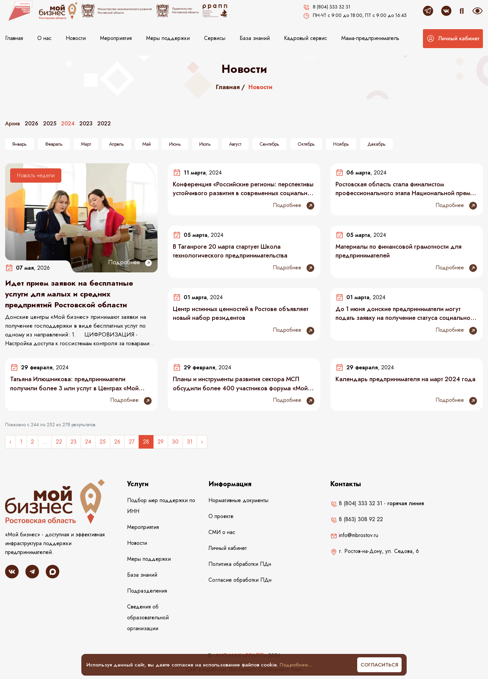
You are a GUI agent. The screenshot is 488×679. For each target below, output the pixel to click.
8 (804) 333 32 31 (356, 503)
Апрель (116, 144)
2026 (31, 123)
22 (59, 442)
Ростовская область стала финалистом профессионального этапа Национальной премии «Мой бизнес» (406, 189)
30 (175, 442)
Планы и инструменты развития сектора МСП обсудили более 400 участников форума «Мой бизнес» (240, 383)
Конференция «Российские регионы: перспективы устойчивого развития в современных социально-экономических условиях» (243, 189)
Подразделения (147, 591)
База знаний (255, 38)
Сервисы (214, 38)
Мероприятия (116, 38)
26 (117, 442)
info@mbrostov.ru (354, 535)
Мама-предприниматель (370, 38)
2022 (104, 123)
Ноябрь (341, 144)
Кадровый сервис (305, 38)
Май (146, 144)
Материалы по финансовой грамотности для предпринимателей (399, 251)
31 (189, 442)
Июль (205, 144)
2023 (86, 123)
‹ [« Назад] (10, 442)
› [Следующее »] (202, 442)
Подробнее (130, 262)
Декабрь (376, 144)
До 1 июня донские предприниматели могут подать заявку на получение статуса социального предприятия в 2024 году (406, 313)
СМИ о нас (221, 532)
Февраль (54, 144)
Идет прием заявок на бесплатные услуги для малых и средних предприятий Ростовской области (69, 293)
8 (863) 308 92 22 (356, 519)
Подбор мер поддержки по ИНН (161, 505)
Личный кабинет (227, 548)
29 (161, 442)
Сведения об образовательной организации (148, 617)
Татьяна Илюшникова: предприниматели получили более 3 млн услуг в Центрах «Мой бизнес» (74, 383)
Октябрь (306, 144)
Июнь (175, 144)
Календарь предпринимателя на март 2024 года (405, 379)
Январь (19, 144)
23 (73, 442)
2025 (49, 123)
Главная (14, 38)
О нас (44, 38)
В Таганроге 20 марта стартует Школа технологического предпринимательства (230, 251)
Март (86, 144)
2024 (68, 123)
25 (103, 442)
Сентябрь (269, 144)
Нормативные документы (238, 500)
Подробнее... (296, 664)
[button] (453, 38)
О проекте (220, 516)
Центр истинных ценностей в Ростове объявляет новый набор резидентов (240, 313)
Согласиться (379, 664)
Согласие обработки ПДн (239, 580)
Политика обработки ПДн (239, 564)
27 (132, 442)
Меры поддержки (168, 38)
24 (88, 442)
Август (235, 144)
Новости (76, 38)
